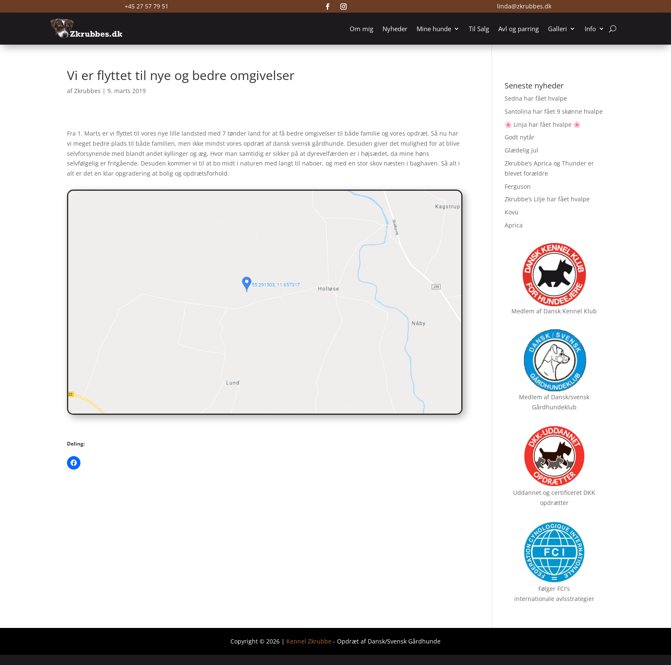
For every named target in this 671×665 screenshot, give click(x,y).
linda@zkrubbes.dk (524, 6)
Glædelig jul (521, 150)
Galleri (557, 28)
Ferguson (518, 186)
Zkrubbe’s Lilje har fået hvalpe (547, 199)
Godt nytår (520, 137)
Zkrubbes (87, 91)
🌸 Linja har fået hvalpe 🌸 (542, 124)
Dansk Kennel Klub (570, 311)
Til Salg (479, 28)
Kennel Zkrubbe (308, 641)
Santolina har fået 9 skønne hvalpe (554, 111)
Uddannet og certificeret (547, 493)
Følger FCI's (554, 589)
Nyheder (394, 28)
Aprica (514, 225)
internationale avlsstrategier (554, 599)
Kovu (512, 212)
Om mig (361, 28)
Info (590, 28)
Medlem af (526, 311)
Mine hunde (434, 28)
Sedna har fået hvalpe (536, 98)
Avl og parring (518, 28)
